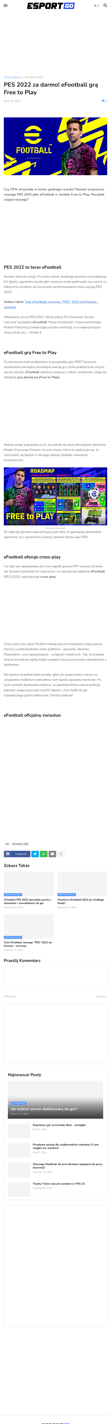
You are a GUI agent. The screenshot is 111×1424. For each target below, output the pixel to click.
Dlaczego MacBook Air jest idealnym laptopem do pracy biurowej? (67, 1166)
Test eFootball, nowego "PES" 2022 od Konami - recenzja (28, 944)
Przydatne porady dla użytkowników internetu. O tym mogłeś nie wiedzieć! (66, 1146)
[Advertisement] (55, 43)
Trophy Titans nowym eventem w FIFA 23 (59, 1184)
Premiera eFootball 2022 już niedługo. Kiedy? (81, 901)
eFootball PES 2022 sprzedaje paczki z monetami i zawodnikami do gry (28, 901)
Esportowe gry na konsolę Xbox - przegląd (59, 1125)
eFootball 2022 (34, 77)
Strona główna (13, 77)
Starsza (100, 996)
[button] (5, 5)
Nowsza (10, 996)
